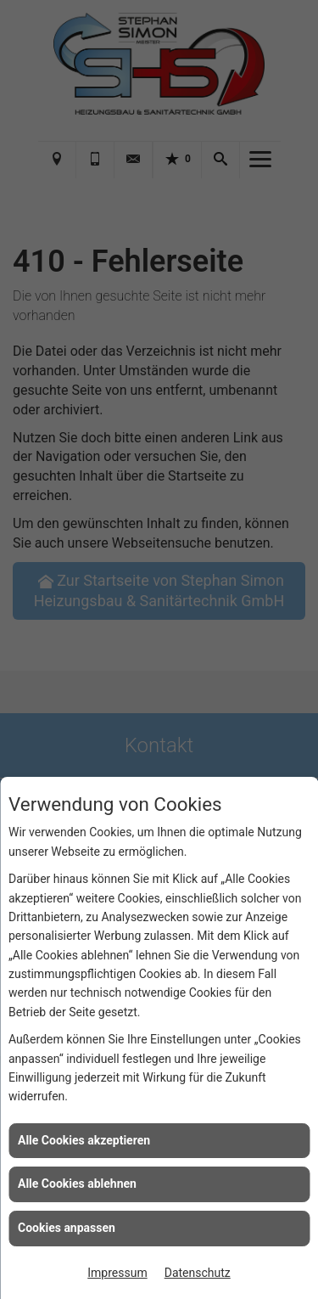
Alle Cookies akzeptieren (84, 1140)
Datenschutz (198, 1272)
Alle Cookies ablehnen (77, 1183)
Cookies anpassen (66, 1227)
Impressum (117, 1272)
